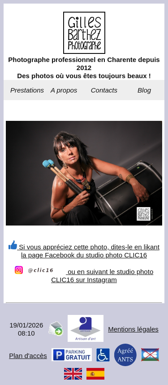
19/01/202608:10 (26, 329)
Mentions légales (133, 329)
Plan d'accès (28, 355)
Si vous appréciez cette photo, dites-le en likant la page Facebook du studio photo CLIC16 (84, 251)
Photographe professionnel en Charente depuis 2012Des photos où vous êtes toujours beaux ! (83, 68)
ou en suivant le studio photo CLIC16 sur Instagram (84, 275)
